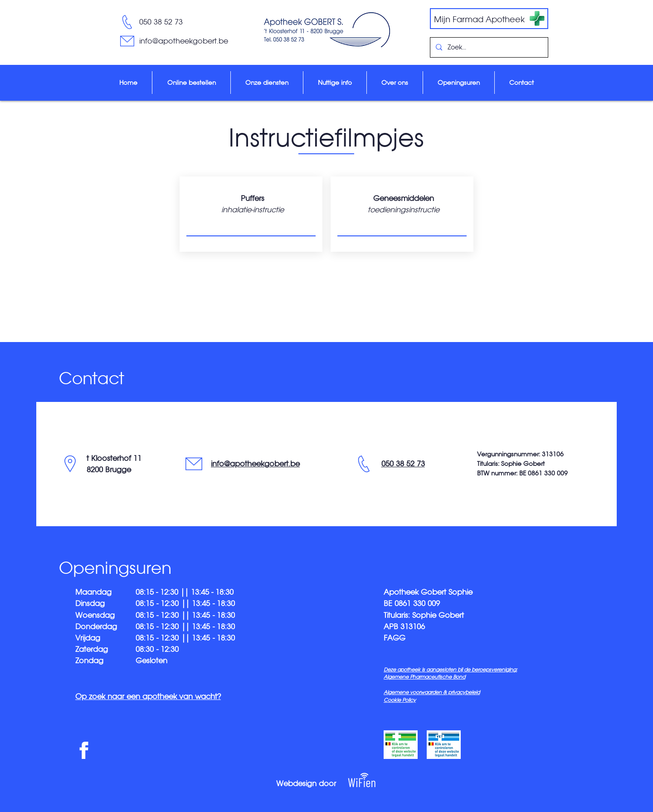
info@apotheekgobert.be (255, 464)
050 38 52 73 (161, 22)
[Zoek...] (488, 47)
